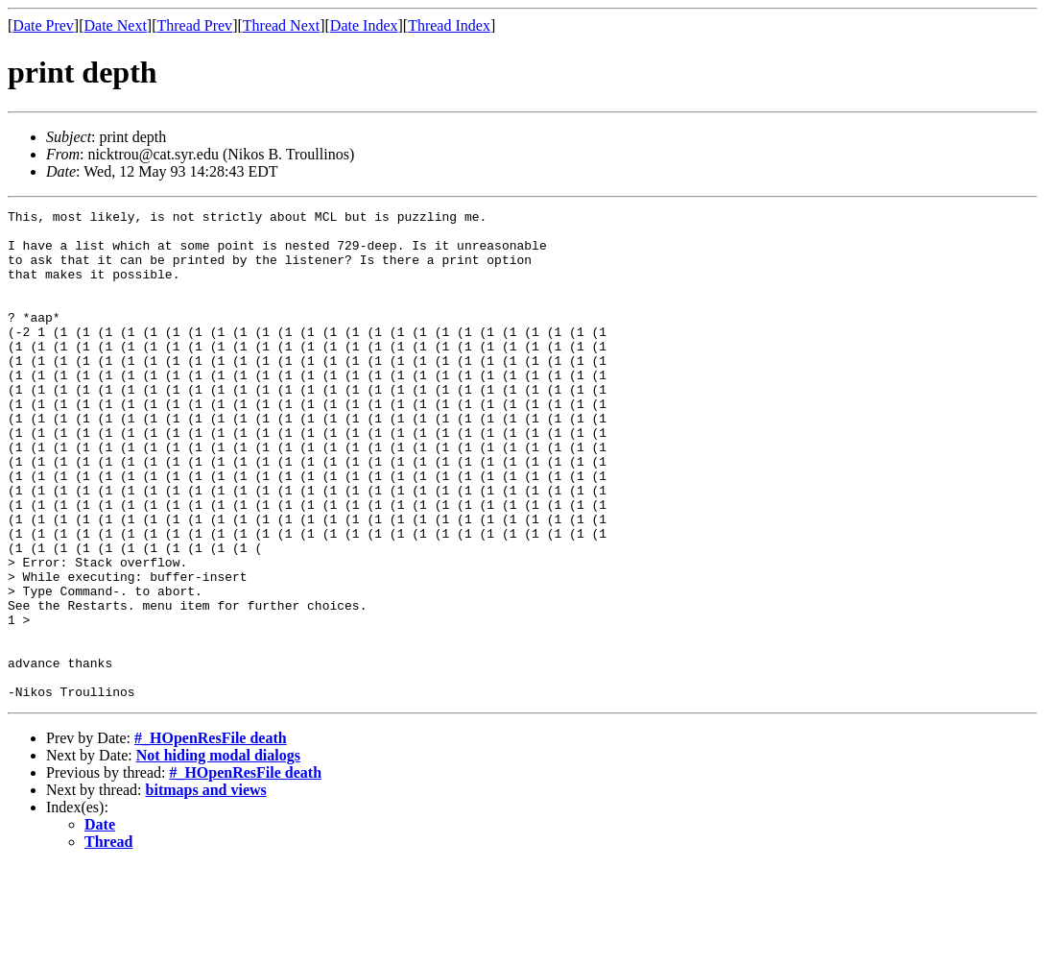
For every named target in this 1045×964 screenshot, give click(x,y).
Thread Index (449, 25)
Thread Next (281, 25)
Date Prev (43, 25)
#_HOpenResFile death (210, 836)
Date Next (115, 25)
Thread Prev (194, 25)
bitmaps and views (206, 888)
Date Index (364, 25)
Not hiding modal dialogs (218, 853)
